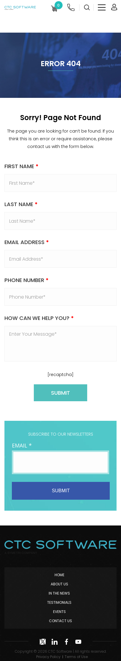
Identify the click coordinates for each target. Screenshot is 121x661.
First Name (21, 166)
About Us (59, 584)
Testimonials (59, 602)
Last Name (21, 204)
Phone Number (26, 280)
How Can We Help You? (39, 318)
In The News (59, 593)
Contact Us (60, 620)
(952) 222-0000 (70, 7)
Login (114, 7)
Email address (26, 242)
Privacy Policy (48, 656)
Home (59, 574)
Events (59, 611)
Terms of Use (76, 656)
